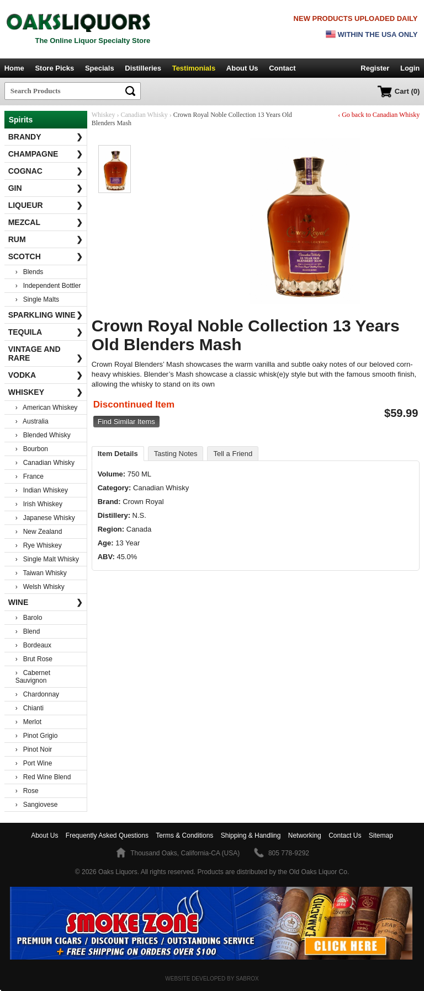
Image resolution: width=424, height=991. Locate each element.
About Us (242, 68)
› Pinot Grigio (36, 736)
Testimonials (194, 68)
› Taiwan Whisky (41, 573)
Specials (99, 68)
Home (14, 68)
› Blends (29, 272)
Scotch (45, 256)
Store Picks (54, 68)
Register (375, 68)
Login (410, 68)
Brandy (45, 136)
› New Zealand (38, 531)
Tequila (45, 332)
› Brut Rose (33, 659)
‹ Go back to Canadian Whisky (379, 115)
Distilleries (143, 68)
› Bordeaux (33, 645)
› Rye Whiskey (38, 545)
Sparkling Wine (45, 314)
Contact (282, 68)
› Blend (27, 631)
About (44, 835)
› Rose (27, 791)
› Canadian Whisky (45, 463)
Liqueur (45, 205)
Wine (45, 602)
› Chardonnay (37, 694)
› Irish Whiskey (38, 504)
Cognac (45, 171)
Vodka (45, 375)
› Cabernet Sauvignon (32, 676)
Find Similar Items (126, 421)
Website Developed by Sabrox (211, 979)
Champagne (45, 153)
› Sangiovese (36, 804)
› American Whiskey (46, 407)
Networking (304, 835)
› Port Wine (33, 763)
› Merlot (28, 722)
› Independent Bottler (48, 286)
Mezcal (45, 222)
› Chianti (29, 708)
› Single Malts (37, 299)
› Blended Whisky (43, 435)
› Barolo (29, 618)
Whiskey (45, 392)
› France (29, 476)
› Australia (32, 421)
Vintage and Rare (45, 353)
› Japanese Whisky (45, 518)
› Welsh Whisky (40, 587)
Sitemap (381, 835)
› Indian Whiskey (41, 490)
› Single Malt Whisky (47, 559)
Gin (45, 188)
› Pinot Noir (33, 749)
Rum (45, 239)
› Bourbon (31, 449)
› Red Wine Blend (43, 777)
